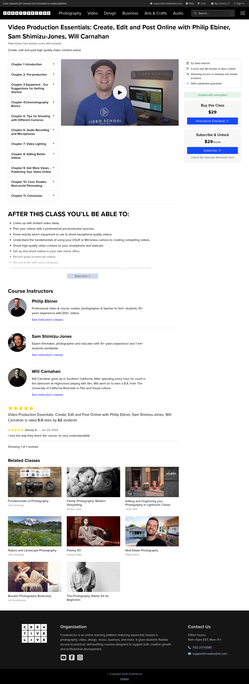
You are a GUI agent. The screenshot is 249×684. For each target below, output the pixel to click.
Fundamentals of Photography (28, 501)
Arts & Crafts (156, 13)
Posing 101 (74, 550)
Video (92, 13)
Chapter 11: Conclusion (26, 196)
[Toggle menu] (243, 13)
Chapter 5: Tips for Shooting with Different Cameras (30, 118)
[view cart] (202, 3)
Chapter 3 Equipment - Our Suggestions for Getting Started (29, 88)
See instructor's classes (47, 319)
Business (130, 13)
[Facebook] (72, 657)
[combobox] (213, 13)
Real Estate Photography (141, 550)
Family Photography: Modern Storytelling (86, 503)
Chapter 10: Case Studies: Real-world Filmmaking (29, 184)
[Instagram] (80, 657)
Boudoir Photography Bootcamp (29, 596)
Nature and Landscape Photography (32, 550)
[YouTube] (63, 657)
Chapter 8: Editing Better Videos (28, 156)
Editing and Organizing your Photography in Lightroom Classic (148, 503)
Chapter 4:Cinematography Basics (29, 104)
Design (110, 13)
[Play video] (120, 92)
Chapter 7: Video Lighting (28, 144)
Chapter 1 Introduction (26, 64)
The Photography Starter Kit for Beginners (88, 598)
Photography (70, 13)
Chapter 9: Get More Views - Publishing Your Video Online (31, 170)
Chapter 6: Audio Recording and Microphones (30, 132)
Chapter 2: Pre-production (29, 74)
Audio (178, 13)
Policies (124, 679)
